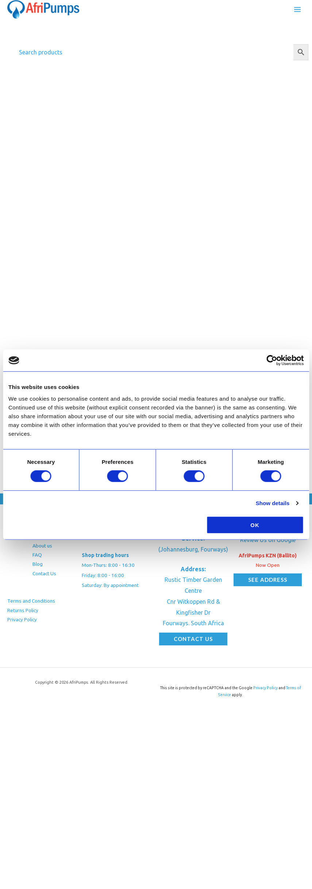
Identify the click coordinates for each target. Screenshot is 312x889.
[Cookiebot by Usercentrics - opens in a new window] (272, 360)
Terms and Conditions (31, 601)
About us (42, 546)
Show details (273, 503)
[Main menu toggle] (297, 9)
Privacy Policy (22, 619)
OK (254, 525)
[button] (193, 639)
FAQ (37, 555)
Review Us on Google (268, 540)
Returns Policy (22, 610)
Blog (37, 564)
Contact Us (44, 573)
